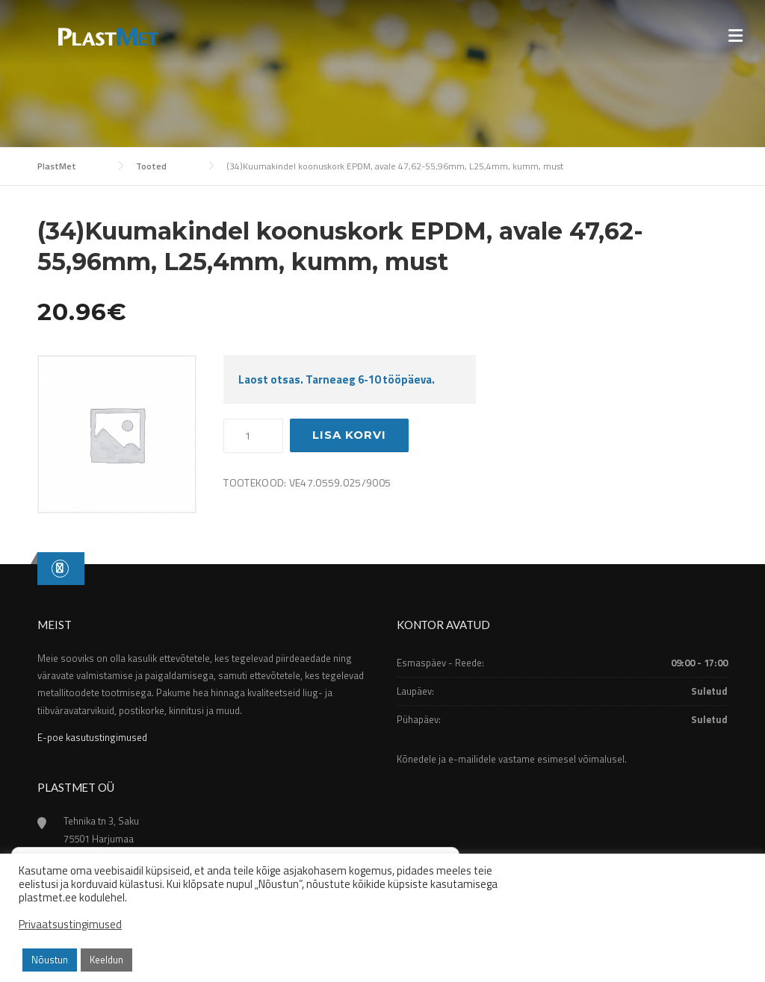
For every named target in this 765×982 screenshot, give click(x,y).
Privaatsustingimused (70, 924)
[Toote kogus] (253, 436)
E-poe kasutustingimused (92, 737)
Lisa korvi (349, 435)
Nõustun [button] (49, 959)
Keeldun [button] (106, 959)
